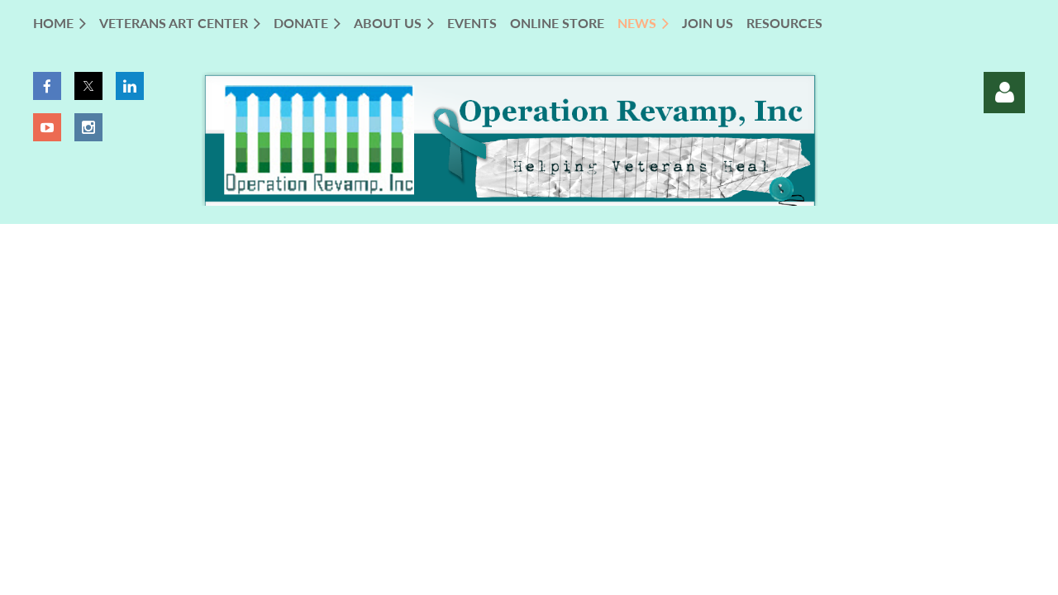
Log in (1004, 92)
